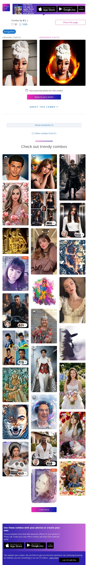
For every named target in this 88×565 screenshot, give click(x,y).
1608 (23, 24)
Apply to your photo (44, 97)
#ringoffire (9, 31)
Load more (44, 509)
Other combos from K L (44, 133)
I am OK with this (69, 560)
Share (70, 22)
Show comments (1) (44, 125)
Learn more (54, 558)
